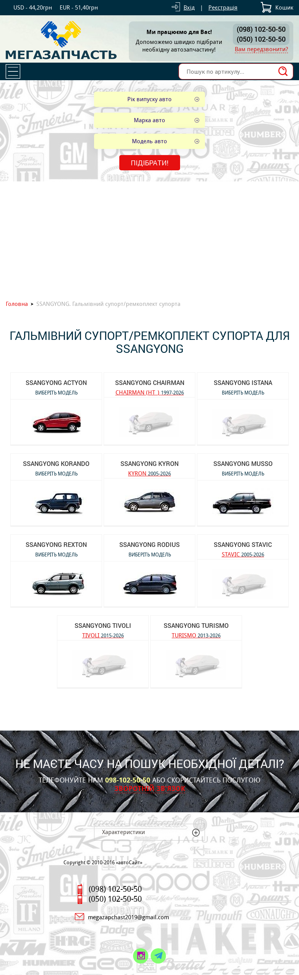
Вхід (189, 7)
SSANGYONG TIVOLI (103, 625)
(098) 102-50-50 (261, 29)
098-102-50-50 (127, 780)
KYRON (149, 473)
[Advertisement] (149, 238)
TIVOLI (103, 635)
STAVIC (243, 554)
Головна (17, 303)
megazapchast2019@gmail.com (128, 917)
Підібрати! (150, 162)
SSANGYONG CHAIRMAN (149, 382)
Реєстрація (222, 7)
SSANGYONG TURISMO (196, 625)
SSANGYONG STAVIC (243, 544)
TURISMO (196, 635)
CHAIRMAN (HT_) (149, 392)
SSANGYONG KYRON (149, 463)
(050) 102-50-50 (261, 39)
